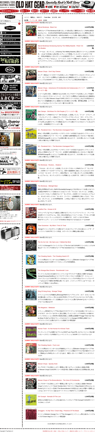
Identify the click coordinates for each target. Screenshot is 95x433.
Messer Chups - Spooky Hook (47, 364)
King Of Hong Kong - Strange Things (50, 291)
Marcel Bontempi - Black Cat (47, 27)
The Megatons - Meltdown (46, 307)
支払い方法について (63, 431)
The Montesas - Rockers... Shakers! (49, 165)
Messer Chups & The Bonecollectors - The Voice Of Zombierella (59, 380)
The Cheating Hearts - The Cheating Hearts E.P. (53, 256)
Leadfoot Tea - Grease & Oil (47, 209)
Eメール (14, 153)
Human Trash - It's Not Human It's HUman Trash (53, 328)
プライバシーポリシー (89, 431)
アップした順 (33, 20)
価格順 (40, 20)
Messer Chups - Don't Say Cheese (49, 71)
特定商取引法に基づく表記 (49, 431)
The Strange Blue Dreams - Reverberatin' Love (53, 270)
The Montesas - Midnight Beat (47, 186)
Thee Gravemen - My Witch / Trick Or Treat (52, 225)
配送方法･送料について (76, 431)
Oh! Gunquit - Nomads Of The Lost (49, 396)
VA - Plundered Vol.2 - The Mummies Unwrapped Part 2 (56, 130)
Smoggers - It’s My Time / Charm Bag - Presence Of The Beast (58, 411)
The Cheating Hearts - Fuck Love (48, 345)
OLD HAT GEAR (4, 147)
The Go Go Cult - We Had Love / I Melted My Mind (54, 242)
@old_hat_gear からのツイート (10, 221)
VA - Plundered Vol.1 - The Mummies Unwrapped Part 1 (56, 146)
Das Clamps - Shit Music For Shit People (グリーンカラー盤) (58, 111)
